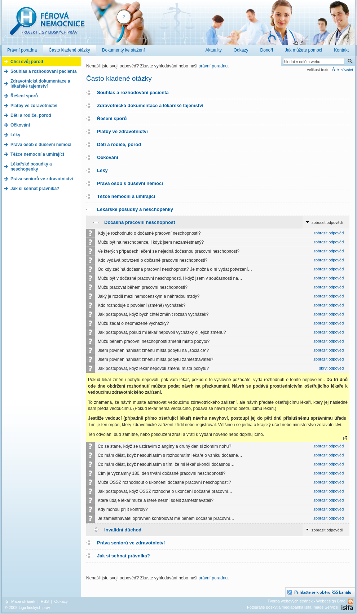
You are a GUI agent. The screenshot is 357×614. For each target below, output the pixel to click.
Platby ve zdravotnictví (122, 131)
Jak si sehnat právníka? (123, 555)
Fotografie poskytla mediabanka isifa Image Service (292, 607)
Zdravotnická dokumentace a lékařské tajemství (150, 105)
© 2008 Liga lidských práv (27, 607)
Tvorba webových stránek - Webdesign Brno (306, 601)
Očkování (107, 157)
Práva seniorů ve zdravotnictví (131, 542)
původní (346, 70)
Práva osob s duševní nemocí (130, 183)
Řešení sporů (112, 118)
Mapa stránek (23, 601)
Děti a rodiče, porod (119, 144)
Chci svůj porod (26, 61)
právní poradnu (213, 66)
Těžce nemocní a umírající (126, 196)
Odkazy (60, 601)
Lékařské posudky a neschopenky (135, 209)
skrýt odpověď (331, 368)
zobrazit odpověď (329, 233)
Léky (102, 170)
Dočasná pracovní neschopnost (139, 222)
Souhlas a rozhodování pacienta (133, 92)
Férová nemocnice (46, 24)
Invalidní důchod (122, 530)
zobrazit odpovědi (327, 222)
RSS (45, 601)
